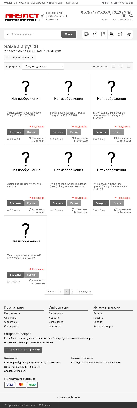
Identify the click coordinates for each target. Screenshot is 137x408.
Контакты (72, 2)
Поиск (68, 34)
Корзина (24, 2)
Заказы (97, 313)
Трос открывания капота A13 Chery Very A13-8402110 (24, 256)
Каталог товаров (103, 326)
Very (20, 51)
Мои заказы (38, 2)
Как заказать (12, 313)
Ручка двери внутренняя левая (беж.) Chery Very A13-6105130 (68, 185)
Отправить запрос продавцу (23, 349)
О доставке (10, 321)
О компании (56, 313)
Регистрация (123, 2)
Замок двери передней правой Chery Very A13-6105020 (67, 114)
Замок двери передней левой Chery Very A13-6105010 (24, 114)
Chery (12, 51)
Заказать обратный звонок (116, 19)
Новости (54, 317)
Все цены (15, 132)
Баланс (97, 321)
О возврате (10, 326)
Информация (54, 2)
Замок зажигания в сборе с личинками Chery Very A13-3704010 (109, 115)
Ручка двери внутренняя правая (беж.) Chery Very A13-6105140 (110, 186)
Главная (10, 2)
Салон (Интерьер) (34, 51)
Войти (107, 2)
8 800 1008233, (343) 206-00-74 (107, 14)
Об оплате (10, 317)
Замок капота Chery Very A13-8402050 (24, 185)
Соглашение (56, 321)
